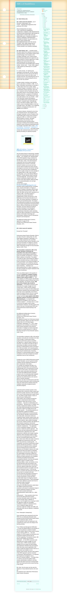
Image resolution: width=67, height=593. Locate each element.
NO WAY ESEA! (45, 93)
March (44, 104)
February (44, 105)
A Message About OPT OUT (46, 96)
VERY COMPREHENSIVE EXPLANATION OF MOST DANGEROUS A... (46, 39)
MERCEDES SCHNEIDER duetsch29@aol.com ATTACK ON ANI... (46, 70)
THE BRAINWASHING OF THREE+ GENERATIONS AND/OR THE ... (46, 35)
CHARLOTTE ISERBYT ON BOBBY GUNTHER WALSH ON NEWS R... (46, 49)
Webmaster (44, 11)
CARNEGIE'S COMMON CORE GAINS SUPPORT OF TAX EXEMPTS (46, 77)
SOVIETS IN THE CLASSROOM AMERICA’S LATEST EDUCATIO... (46, 55)
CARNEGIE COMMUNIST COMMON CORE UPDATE (46, 30)
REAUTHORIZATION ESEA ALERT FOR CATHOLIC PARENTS (46, 87)
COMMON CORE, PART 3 (46, 99)
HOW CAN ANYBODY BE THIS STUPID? (46, 32)
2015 (43, 16)
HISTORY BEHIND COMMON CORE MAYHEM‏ (45, 74)
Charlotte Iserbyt (45, 10)
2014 (43, 108)
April (44, 27)
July (43, 23)
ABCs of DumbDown (26, 4)
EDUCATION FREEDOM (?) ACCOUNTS (46, 82)
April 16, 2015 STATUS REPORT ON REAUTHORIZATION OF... (46, 79)
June (44, 24)
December (44, 17)
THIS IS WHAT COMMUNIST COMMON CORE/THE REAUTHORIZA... (46, 52)
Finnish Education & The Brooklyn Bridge (46, 95)
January (44, 106)
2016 (43, 15)
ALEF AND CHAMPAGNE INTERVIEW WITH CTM (46, 72)
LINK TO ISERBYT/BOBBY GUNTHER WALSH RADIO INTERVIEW (46, 46)
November (44, 18)
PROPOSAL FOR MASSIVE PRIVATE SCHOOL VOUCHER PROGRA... (46, 42)
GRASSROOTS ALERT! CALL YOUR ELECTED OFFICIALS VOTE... (46, 67)
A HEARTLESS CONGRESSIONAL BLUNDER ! (46, 85)
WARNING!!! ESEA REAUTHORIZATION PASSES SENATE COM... (46, 90)
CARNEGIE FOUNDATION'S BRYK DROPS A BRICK (46, 61)
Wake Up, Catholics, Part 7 (46, 28)
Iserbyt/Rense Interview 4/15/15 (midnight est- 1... (46, 92)
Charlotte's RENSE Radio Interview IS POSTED (46, 102)
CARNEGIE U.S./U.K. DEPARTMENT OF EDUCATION (46, 58)
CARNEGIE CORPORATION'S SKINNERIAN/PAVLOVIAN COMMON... (46, 64)
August (44, 22)
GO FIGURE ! (45, 37)
